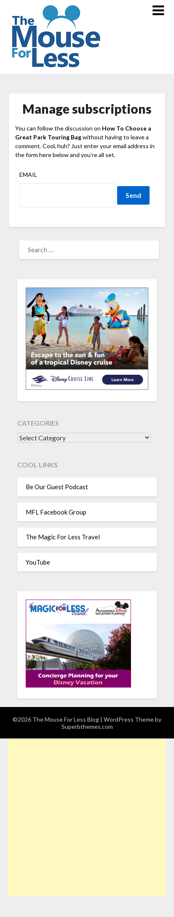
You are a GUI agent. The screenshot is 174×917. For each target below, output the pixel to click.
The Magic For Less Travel (63, 537)
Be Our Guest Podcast (57, 486)
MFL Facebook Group (56, 512)
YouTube (38, 562)
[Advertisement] (87, 817)
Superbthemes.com (87, 726)
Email (28, 174)
